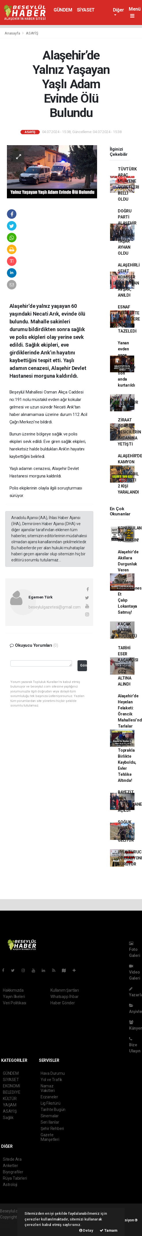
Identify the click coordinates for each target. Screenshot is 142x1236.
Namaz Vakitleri (48, 1088)
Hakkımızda (13, 990)
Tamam (109, 1230)
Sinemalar (50, 1116)
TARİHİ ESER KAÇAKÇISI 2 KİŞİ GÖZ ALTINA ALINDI (128, 666)
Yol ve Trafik (52, 1079)
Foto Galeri (134, 949)
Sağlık (8, 1117)
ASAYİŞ (32, 33)
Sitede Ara (12, 1159)
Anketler (10, 1165)
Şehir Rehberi (52, 1128)
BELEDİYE (11, 1092)
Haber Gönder (62, 1003)
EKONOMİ (11, 1086)
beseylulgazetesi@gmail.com (55, 607)
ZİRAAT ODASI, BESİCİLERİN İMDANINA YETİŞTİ (129, 432)
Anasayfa (13, 33)
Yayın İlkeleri (14, 996)
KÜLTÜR (10, 1098)
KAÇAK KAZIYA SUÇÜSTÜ (127, 630)
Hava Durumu (53, 1073)
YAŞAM (9, 1105)
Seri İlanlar (50, 1122)
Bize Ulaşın (135, 1045)
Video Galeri (134, 972)
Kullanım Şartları (64, 990)
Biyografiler (13, 1172)
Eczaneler (49, 1097)
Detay (86, 1230)
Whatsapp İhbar (64, 996)
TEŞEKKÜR (128, 402)
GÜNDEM (63, 10)
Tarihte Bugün (53, 1109)
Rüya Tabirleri (15, 1178)
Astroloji (10, 1184)
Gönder (83, 665)
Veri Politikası (14, 1003)
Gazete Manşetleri (50, 1137)
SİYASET (86, 10)
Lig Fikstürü (50, 1103)
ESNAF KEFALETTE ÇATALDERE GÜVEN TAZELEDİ (129, 319)
